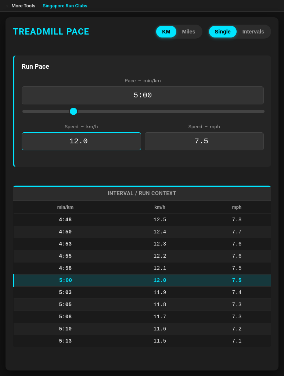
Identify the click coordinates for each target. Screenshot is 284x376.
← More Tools (20, 5)
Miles (188, 32)
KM (166, 32)
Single (223, 32)
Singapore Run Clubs (65, 5)
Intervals (253, 32)
